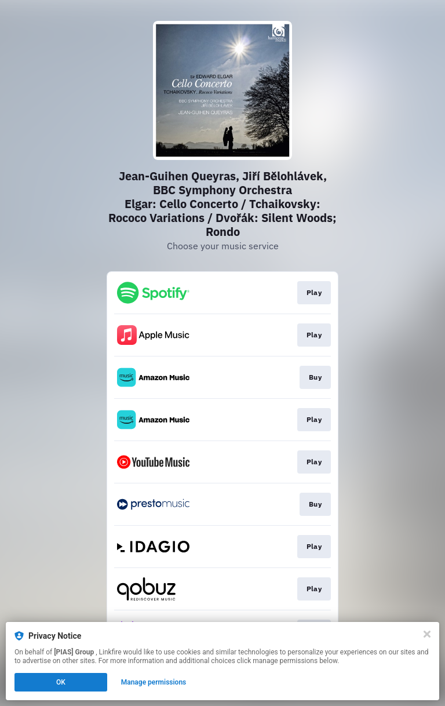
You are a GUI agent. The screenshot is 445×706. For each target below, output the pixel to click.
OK (60, 682)
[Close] (427, 634)
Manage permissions (154, 682)
